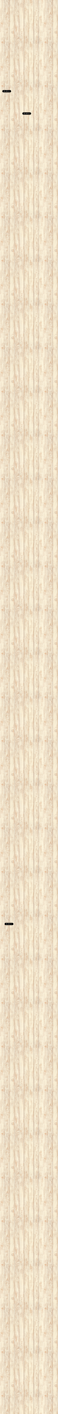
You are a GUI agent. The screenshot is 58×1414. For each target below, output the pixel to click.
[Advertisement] (29, 16)
